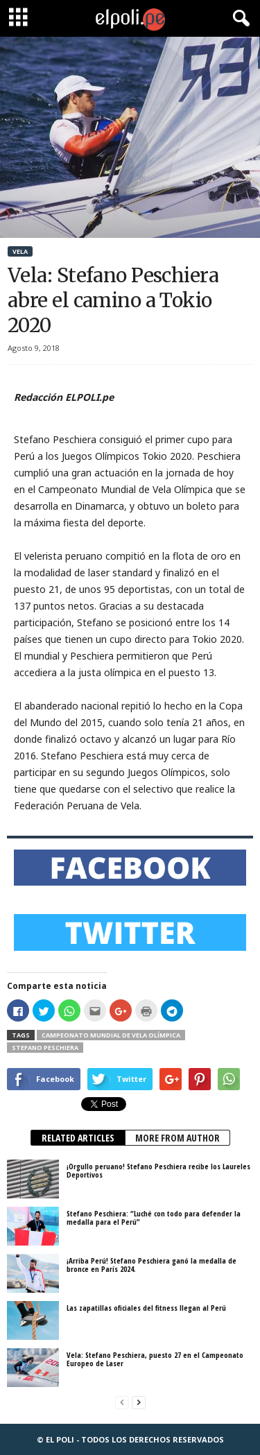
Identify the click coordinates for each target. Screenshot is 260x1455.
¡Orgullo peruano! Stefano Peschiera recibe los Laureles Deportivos (158, 1170)
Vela (20, 251)
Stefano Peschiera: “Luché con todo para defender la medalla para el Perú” (154, 1217)
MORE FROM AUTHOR (177, 1137)
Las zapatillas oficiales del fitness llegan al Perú (146, 1307)
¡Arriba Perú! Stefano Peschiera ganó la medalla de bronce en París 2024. (151, 1264)
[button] (238, 18)
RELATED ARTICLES (78, 1137)
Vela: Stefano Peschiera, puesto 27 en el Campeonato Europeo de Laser (155, 1359)
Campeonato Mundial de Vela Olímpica (111, 1035)
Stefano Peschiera (45, 1047)
